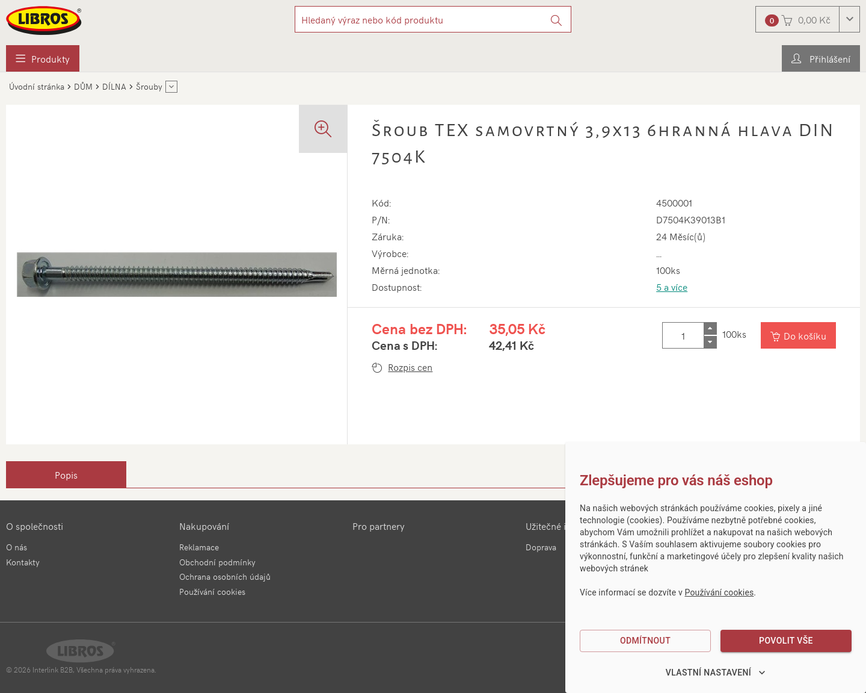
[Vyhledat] (556, 19)
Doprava (541, 547)
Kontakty (23, 562)
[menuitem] (42, 58)
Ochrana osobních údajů (225, 576)
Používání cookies (212, 591)
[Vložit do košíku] (798, 335)
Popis (66, 474)
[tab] (66, 474)
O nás (16, 547)
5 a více (671, 286)
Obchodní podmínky (217, 562)
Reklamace (199, 547)
